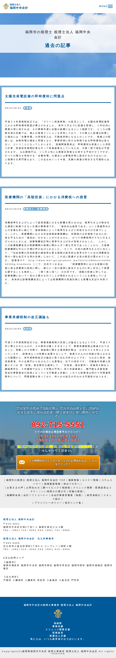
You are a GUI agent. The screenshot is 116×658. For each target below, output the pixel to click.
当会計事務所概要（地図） (67, 495)
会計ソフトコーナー (35, 495)
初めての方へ (72, 484)
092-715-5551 (58, 424)
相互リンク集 (73, 503)
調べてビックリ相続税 (56, 487)
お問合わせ (33, 487)
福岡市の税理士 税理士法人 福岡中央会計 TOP (36, 480)
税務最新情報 (52, 484)
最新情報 (73, 480)
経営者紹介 (94, 495)
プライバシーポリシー (48, 503)
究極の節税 (76, 491)
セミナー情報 (90, 480)
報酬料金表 (14, 495)
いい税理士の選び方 (53, 491)
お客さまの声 (15, 487)
